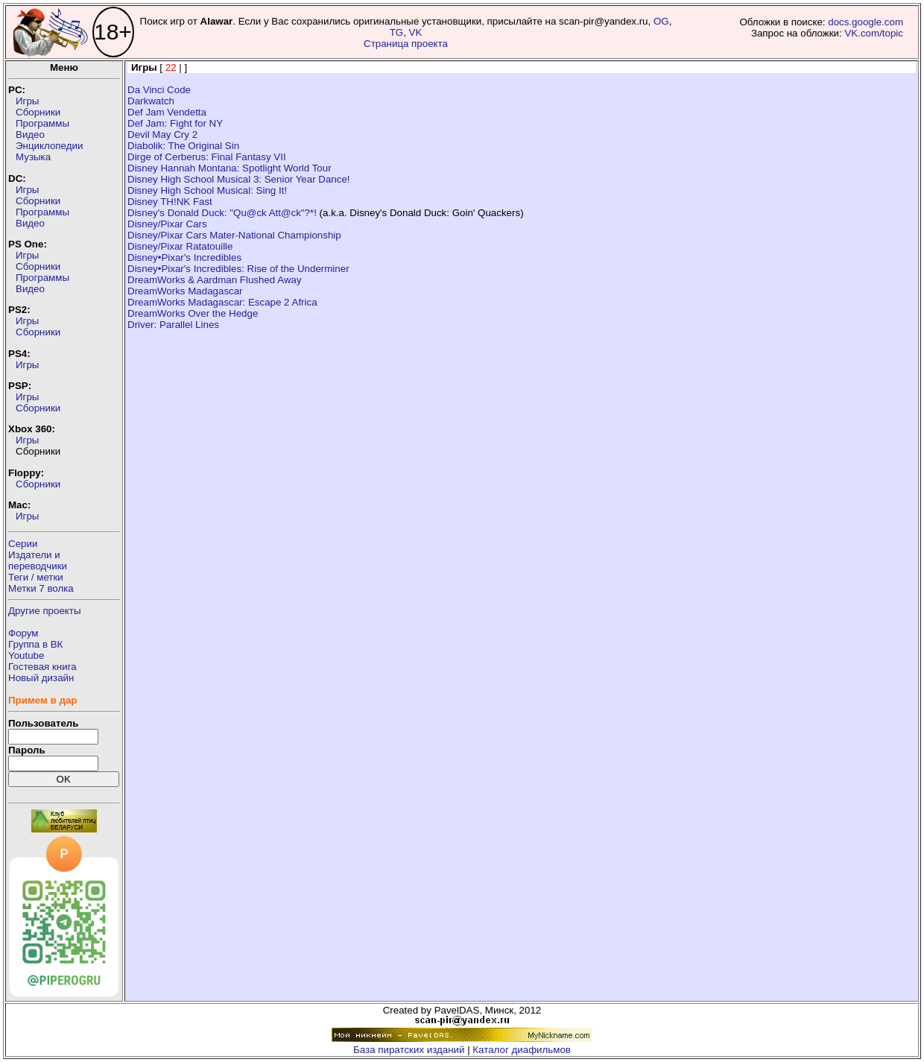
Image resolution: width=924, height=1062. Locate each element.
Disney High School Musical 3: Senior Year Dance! (238, 179)
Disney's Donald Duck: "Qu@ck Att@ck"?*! (222, 212)
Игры (27, 101)
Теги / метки (35, 577)
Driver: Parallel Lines (173, 324)
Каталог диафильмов (521, 1049)
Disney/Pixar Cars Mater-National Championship (234, 235)
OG (661, 21)
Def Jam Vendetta (166, 112)
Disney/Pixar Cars (167, 224)
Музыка (33, 156)
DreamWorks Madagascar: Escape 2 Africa (222, 302)
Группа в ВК (35, 644)
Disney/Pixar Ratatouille (180, 246)
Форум (23, 633)
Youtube (26, 655)
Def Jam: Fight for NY (175, 123)
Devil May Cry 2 (162, 134)
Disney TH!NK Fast (169, 201)
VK (416, 32)
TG (397, 32)
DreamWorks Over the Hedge (192, 313)
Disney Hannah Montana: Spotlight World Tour (229, 168)
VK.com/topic (873, 33)
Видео (30, 134)
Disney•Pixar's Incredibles (184, 257)
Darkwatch (150, 101)
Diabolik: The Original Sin (183, 145)
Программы (42, 123)
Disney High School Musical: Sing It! (207, 190)
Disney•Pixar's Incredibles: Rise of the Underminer (238, 268)
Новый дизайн (41, 677)
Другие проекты (44, 610)
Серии (22, 543)
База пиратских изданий (408, 1049)
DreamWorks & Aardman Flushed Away (214, 279)
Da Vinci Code (159, 89)
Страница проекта (406, 43)
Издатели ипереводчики (37, 560)
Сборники (38, 112)
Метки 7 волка (41, 588)
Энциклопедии (49, 145)
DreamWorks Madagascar (185, 291)
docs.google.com (865, 22)
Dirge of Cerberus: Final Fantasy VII (206, 156)
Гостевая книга (42, 666)
